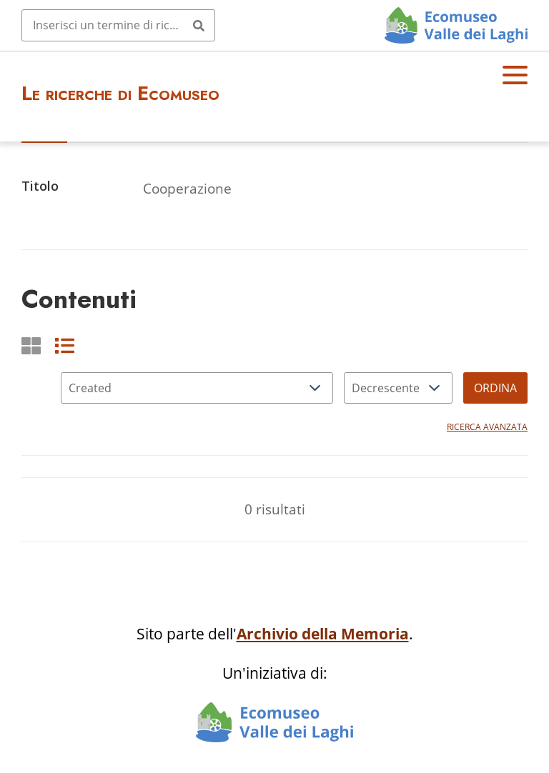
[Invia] (198, 25)
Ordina (495, 388)
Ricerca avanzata (487, 427)
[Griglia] (31, 345)
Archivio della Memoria (323, 634)
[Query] (118, 25)
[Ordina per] (197, 388)
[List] (64, 345)
